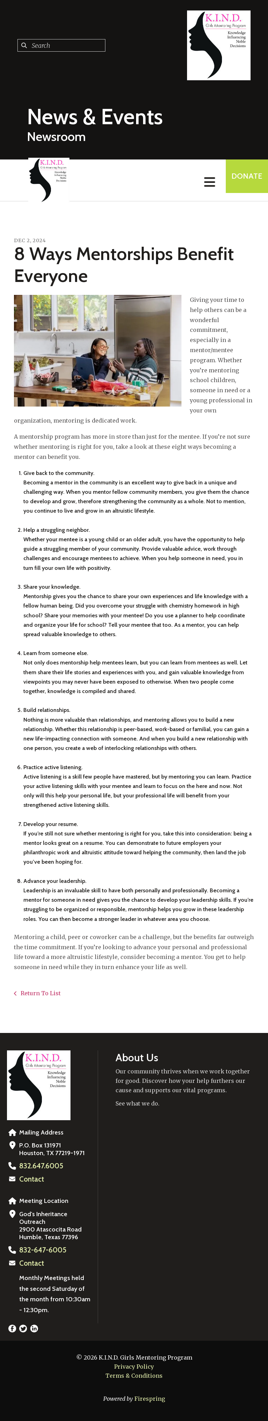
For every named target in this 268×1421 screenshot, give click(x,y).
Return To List (40, 993)
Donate (242, 180)
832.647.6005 (38, 1166)
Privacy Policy (134, 1365)
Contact (30, 1179)
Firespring (149, 1397)
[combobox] (61, 45)
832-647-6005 (40, 1249)
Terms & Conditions (134, 1374)
